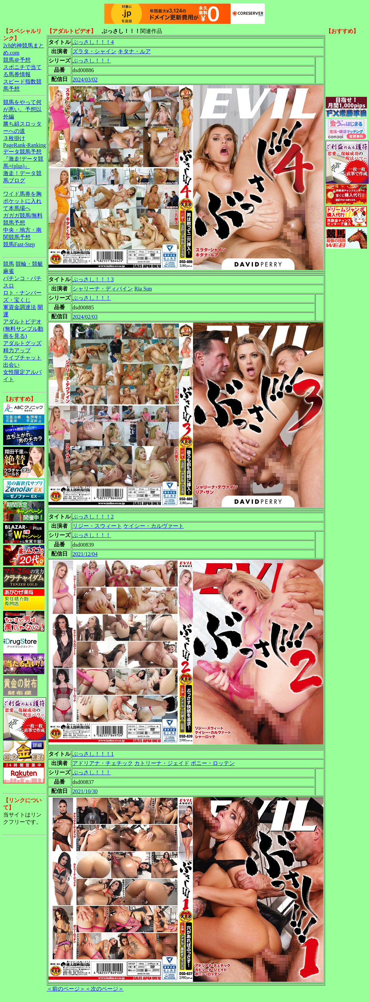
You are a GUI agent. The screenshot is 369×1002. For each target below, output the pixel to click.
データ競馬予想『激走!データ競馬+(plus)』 (23, 159)
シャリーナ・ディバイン (102, 289)
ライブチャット (22, 358)
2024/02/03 (85, 317)
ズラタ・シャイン (94, 51)
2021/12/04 (85, 554)
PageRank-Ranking (24, 145)
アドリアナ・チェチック (102, 763)
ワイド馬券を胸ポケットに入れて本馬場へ (22, 201)
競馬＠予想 (17, 60)
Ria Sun (143, 289)
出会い (11, 365)
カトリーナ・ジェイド (161, 763)
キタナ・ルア (134, 51)
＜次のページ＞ (104, 989)
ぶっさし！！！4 (93, 42)
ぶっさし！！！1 (93, 754)
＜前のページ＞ (66, 989)
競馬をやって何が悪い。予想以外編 (22, 109)
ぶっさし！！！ (91, 61)
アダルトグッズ (22, 343)
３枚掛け (14, 138)
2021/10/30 (85, 791)
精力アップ (17, 350)
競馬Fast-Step (19, 244)
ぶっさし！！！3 (93, 279)
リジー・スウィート (97, 526)
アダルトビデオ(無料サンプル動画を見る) (23, 329)
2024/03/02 (85, 79)
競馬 (8, 264)
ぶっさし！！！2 (93, 517)
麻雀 (8, 271)
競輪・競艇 (29, 264)
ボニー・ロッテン (213, 763)
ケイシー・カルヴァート (153, 526)
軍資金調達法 (19, 307)
